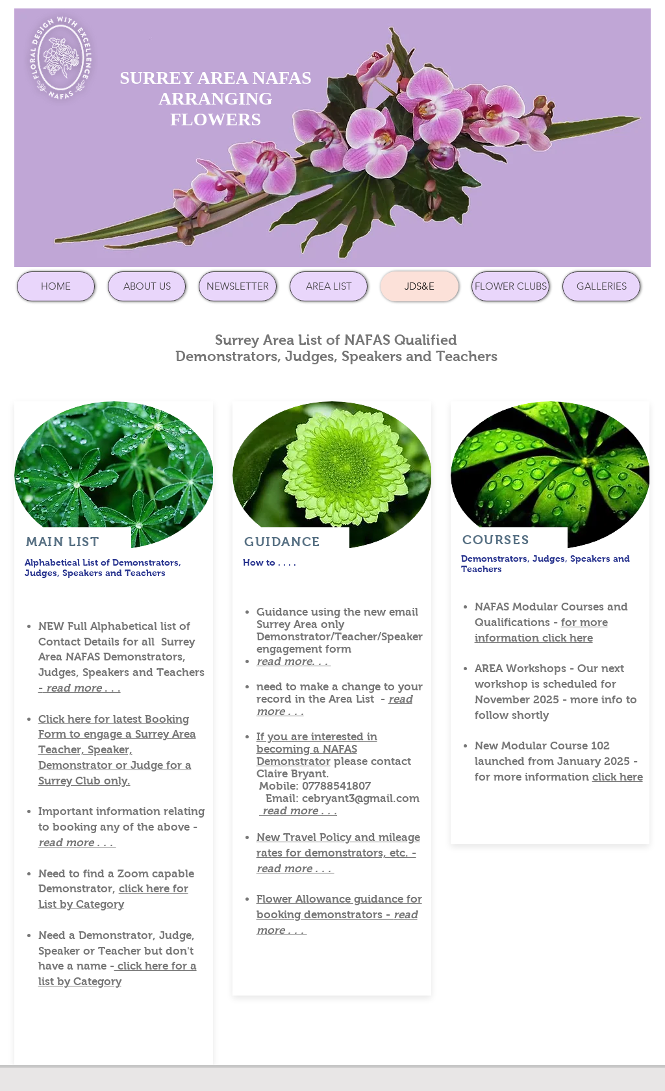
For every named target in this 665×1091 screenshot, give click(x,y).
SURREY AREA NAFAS (215, 78)
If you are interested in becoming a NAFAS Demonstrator (317, 749)
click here (617, 777)
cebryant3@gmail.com (361, 798)
